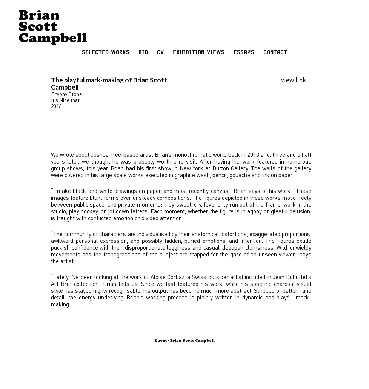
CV (160, 52)
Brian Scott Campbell (52, 28)
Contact (275, 52)
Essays (244, 52)
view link (293, 80)
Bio (143, 52)
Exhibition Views (198, 52)
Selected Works (105, 52)
